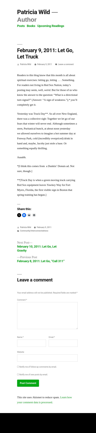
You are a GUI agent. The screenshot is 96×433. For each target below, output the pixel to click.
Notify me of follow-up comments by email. (38, 367)
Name (20, 337)
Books (31, 26)
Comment (22, 300)
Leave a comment (66, 64)
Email (52, 337)
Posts (21, 26)
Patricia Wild (33, 12)
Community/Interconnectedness (34, 231)
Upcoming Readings (50, 26)
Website (20, 352)
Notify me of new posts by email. (33, 374)
